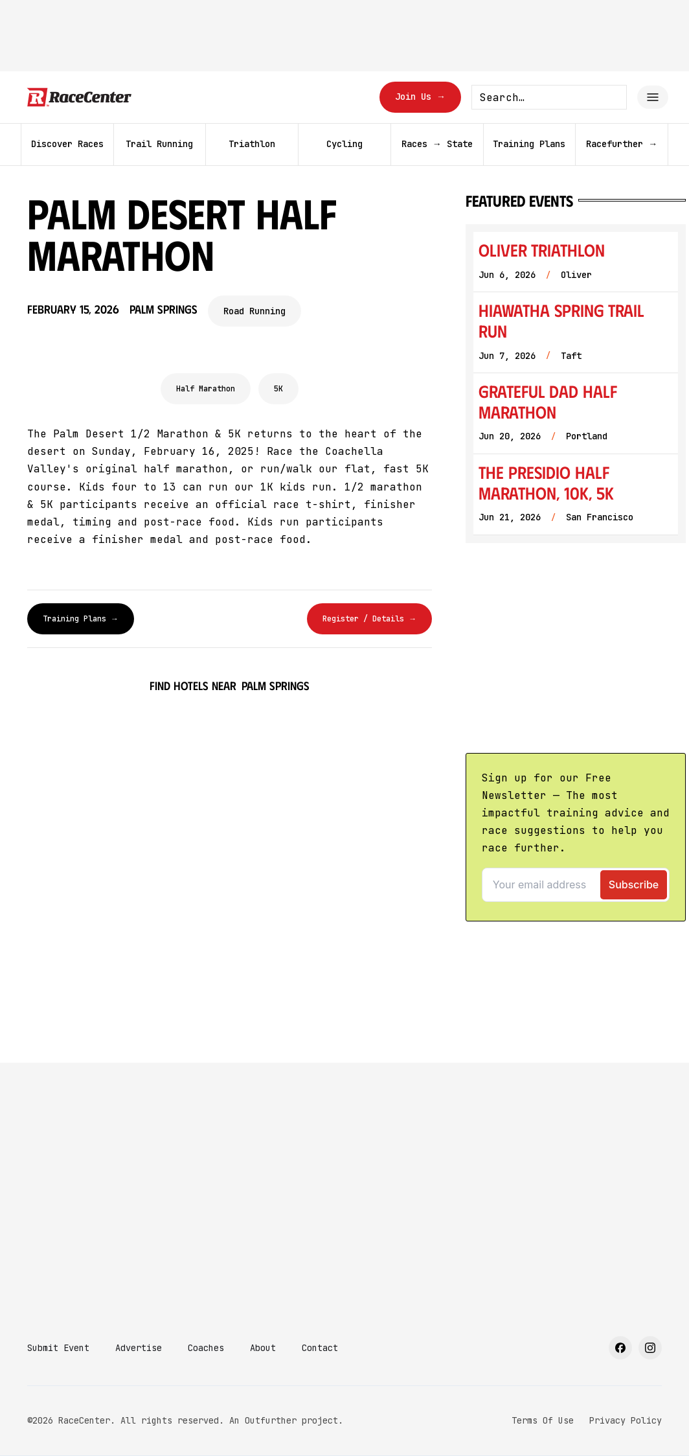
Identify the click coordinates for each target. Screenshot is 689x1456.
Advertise (138, 1348)
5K (278, 389)
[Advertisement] (344, 1206)
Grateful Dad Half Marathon (548, 401)
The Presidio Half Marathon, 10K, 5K (546, 482)
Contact (320, 1348)
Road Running (254, 311)
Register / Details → (369, 619)
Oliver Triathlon (542, 250)
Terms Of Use (543, 1420)
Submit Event (58, 1348)
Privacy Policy (625, 1420)
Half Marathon (205, 389)
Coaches (206, 1348)
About (263, 1348)
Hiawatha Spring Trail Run (561, 320)
